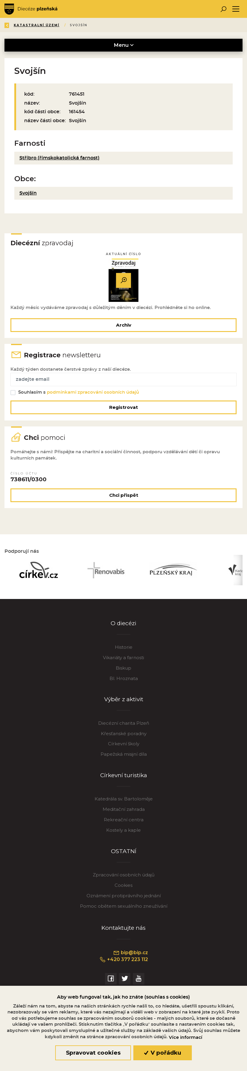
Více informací (185, 1037)
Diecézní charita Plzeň (123, 727)
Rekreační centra (123, 824)
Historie (123, 651)
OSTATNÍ (123, 856)
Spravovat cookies (93, 1052)
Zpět (14, 25)
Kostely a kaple (123, 835)
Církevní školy (123, 748)
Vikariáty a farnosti (123, 662)
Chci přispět (123, 499)
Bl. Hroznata (123, 683)
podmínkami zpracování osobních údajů (93, 394)
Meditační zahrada (124, 814)
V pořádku (162, 1052)
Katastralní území (110, 25)
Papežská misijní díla (124, 759)
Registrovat (123, 409)
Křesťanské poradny (123, 738)
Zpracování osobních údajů (124, 879)
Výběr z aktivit (123, 704)
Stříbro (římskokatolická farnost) (59, 158)
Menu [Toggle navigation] (124, 45)
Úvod (40, 25)
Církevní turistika (123, 780)
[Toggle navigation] (236, 9)
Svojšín (28, 193)
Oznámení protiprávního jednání (124, 900)
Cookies (123, 890)
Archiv (123, 325)
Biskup (123, 672)
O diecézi (124, 628)
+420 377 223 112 (123, 964)
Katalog (66, 25)
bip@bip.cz (130, 957)
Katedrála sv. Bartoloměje (124, 803)
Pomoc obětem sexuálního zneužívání (123, 911)
